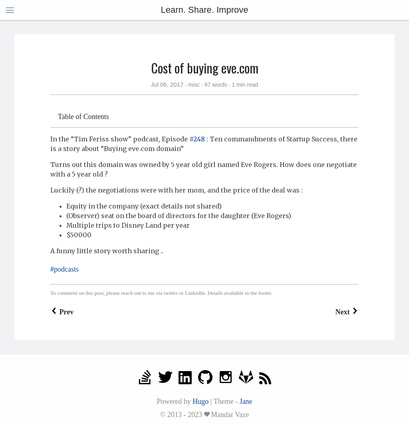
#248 (197, 139)
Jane (246, 401)
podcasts (66, 269)
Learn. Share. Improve (204, 10)
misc (194, 84)
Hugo (200, 401)
